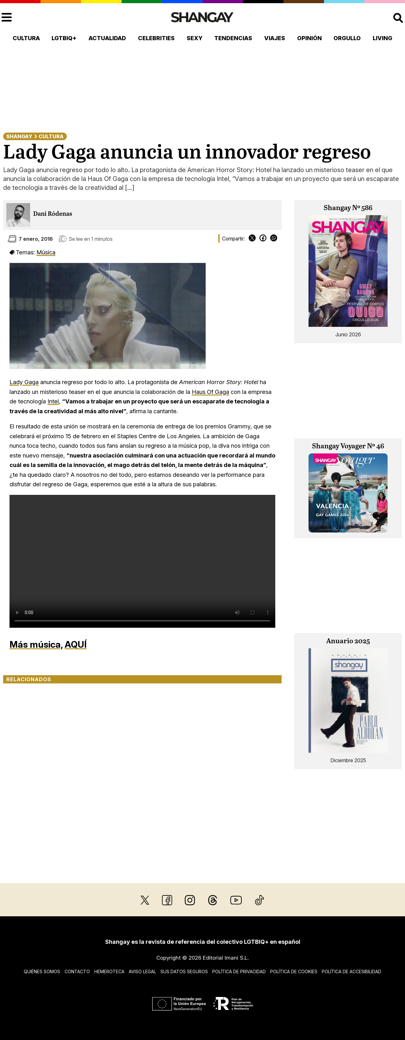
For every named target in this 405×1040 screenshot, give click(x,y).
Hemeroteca (109, 971)
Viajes (274, 38)
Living (382, 38)
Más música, (36, 644)
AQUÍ (76, 644)
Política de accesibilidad (351, 971)
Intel (53, 401)
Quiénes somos (42, 971)
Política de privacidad (239, 971)
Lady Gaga (24, 381)
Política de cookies (293, 971)
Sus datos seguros (184, 971)
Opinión (309, 38)
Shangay (19, 136)
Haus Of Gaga (210, 391)
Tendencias (233, 38)
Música (45, 252)
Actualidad (107, 38)
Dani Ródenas (52, 214)
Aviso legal (142, 971)
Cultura (26, 38)
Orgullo (347, 38)
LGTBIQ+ (64, 38)
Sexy (194, 38)
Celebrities (156, 38)
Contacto (77, 971)
